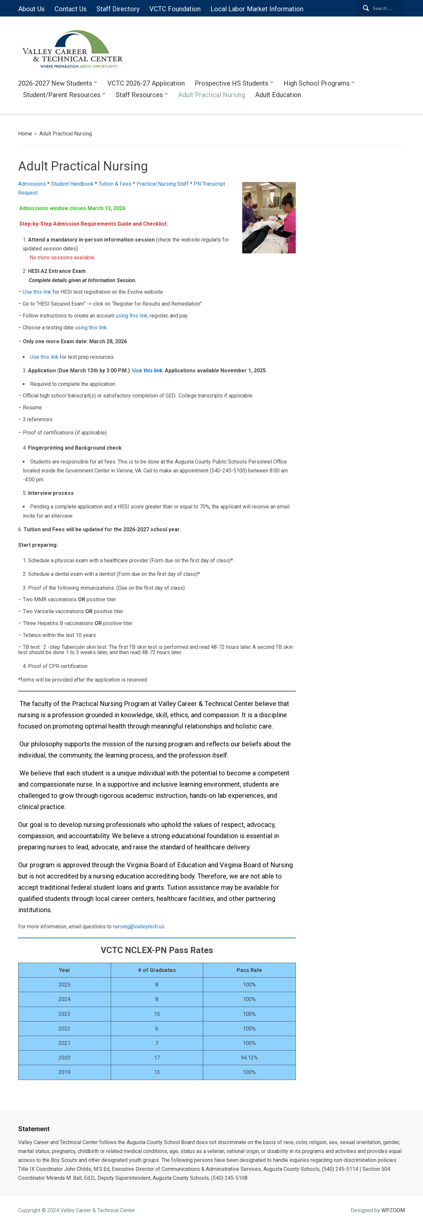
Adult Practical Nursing (211, 95)
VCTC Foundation (175, 9)
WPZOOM (393, 1210)
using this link (131, 316)
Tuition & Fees (115, 184)
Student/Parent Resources (61, 95)
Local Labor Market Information (257, 9)
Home (25, 133)
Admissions (32, 184)
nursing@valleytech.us (139, 926)
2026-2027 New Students (55, 83)
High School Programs (317, 83)
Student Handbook (72, 184)
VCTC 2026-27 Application (146, 83)
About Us (31, 9)
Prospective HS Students (231, 83)
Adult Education (278, 95)
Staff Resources (139, 95)
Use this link (38, 292)
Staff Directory (117, 9)
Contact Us (71, 9)
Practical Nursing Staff (162, 184)
